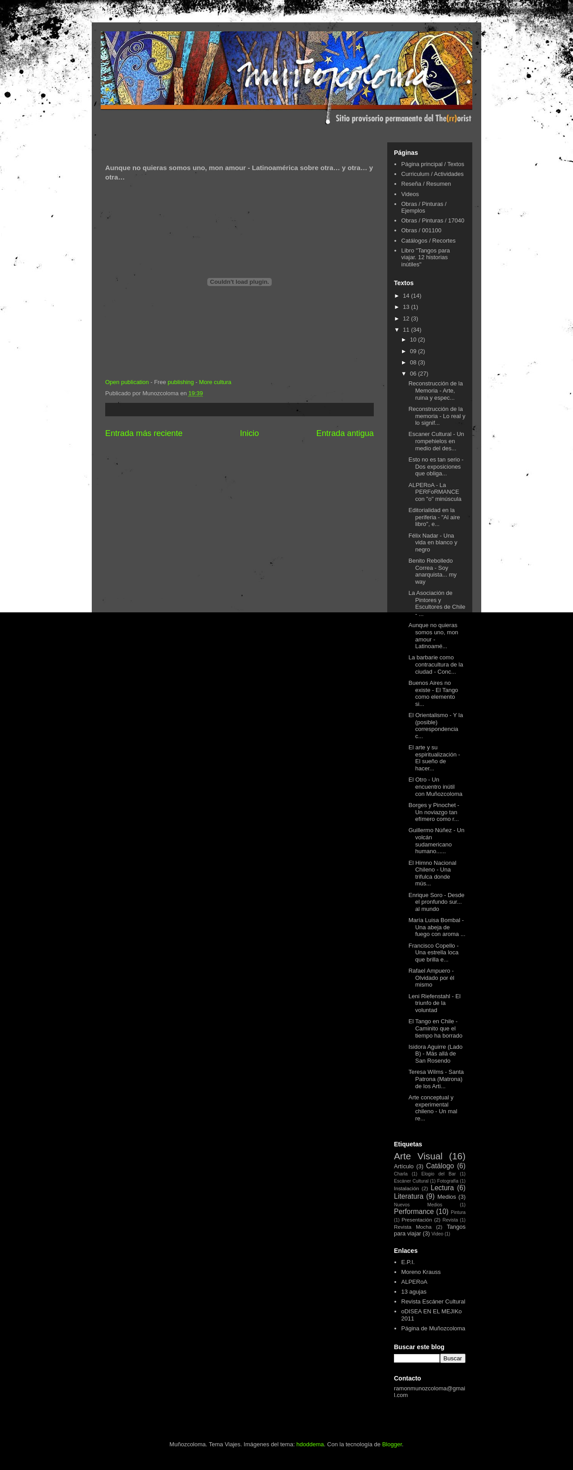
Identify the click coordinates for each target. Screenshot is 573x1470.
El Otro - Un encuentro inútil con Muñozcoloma (435, 786)
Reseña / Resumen (426, 183)
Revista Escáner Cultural (433, 1301)
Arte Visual (418, 1156)
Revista (450, 1220)
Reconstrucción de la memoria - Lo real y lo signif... (436, 416)
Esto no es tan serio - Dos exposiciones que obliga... (435, 466)
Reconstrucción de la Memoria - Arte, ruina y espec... (435, 390)
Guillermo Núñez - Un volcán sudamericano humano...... (436, 841)
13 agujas (413, 1291)
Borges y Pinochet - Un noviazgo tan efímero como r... (433, 812)
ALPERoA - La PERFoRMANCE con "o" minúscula (434, 492)
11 (407, 329)
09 (414, 351)
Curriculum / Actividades (432, 174)
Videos (410, 194)
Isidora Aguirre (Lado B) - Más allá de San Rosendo (435, 1053)
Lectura (442, 1188)
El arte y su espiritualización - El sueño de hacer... (434, 758)
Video (437, 1233)
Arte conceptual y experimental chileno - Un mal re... (432, 1108)
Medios (446, 1196)
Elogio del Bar (438, 1173)
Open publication (127, 382)
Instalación (406, 1188)
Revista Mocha (413, 1227)
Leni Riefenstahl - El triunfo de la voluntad (434, 1003)
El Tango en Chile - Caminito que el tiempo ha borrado (435, 1028)
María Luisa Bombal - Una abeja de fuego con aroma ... (436, 927)
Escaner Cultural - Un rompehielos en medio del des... (436, 441)
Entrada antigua (345, 433)
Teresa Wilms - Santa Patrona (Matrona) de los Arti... (436, 1078)
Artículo (404, 1166)
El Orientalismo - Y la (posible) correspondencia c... (435, 725)
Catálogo (440, 1166)
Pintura (458, 1212)
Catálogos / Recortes (428, 240)
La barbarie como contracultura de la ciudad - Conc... (435, 664)
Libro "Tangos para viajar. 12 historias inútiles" (425, 257)
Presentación (417, 1219)
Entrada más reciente (144, 433)
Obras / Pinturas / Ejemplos (423, 207)
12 (407, 318)
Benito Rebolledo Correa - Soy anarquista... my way (432, 571)
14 (407, 295)
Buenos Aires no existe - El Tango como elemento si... (433, 693)
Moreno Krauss (420, 1272)
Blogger (392, 1444)
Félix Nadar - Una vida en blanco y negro (432, 542)
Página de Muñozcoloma (433, 1328)
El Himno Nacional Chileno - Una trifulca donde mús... (432, 873)
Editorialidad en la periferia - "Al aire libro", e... (434, 517)
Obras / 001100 (421, 230)
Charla (401, 1173)
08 (414, 362)
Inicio (249, 433)
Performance (414, 1211)
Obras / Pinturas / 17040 (432, 220)
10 (414, 339)
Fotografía (447, 1181)
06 (414, 373)
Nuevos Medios (418, 1204)
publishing (180, 382)
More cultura (215, 382)
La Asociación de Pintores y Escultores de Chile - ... (436, 603)
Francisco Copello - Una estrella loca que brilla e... (433, 952)
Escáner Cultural (411, 1181)
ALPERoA (414, 1281)
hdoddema (310, 1444)
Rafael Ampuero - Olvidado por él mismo (431, 977)
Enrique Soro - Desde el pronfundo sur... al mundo (436, 902)
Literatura (408, 1196)
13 (407, 306)
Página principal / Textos (432, 164)
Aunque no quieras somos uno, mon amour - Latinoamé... (433, 636)
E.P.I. (408, 1262)
